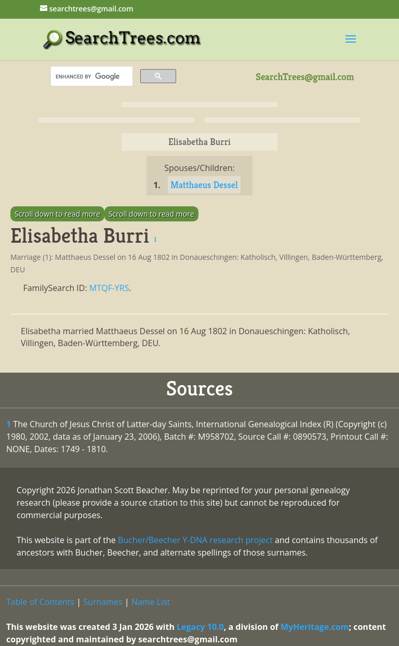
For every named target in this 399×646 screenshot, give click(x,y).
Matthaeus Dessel (204, 185)
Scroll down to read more (57, 214)
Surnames (102, 602)
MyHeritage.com (315, 626)
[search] (91, 76)
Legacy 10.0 (200, 626)
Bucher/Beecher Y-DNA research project (195, 540)
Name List (150, 602)
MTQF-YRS (109, 288)
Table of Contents (40, 602)
